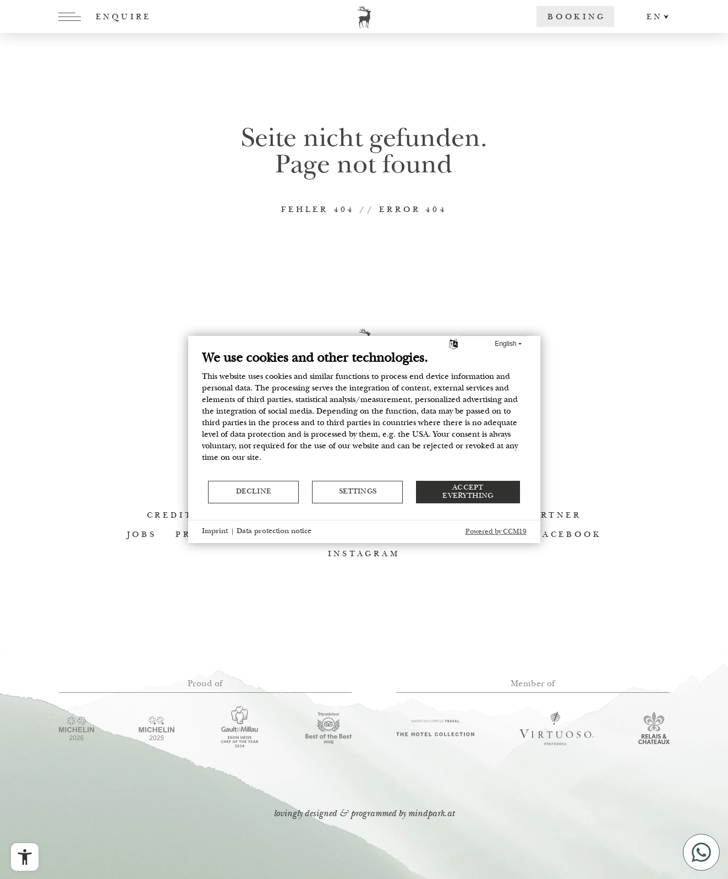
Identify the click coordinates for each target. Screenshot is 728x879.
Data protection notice (274, 531)
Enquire (124, 17)
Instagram (363, 554)
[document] (364, 415)
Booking (577, 17)
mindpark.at (431, 814)
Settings (357, 492)
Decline (253, 492)
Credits (173, 516)
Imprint (215, 531)
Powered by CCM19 (496, 532)
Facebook (568, 535)
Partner (554, 516)
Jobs (142, 535)
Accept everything (467, 492)
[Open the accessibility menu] (25, 857)
